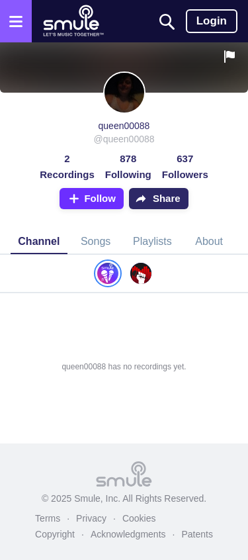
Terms (47, 518)
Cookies (139, 518)
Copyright (55, 534)
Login (211, 21)
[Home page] (73, 21)
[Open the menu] (16, 21)
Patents (196, 534)
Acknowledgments (128, 534)
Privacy (91, 518)
